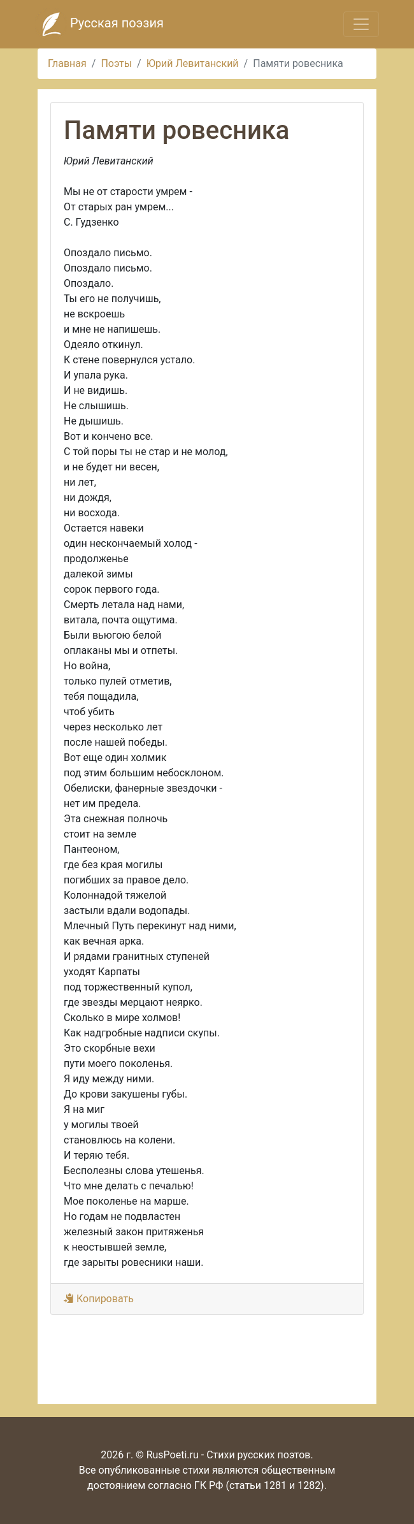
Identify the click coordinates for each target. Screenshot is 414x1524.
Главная (67, 63)
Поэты (116, 63)
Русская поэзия (99, 24)
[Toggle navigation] (361, 24)
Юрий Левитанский (192, 63)
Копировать (99, 1299)
